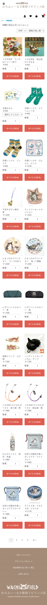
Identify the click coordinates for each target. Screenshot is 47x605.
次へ (34, 540)
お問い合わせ (23, 574)
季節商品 (9, 21)
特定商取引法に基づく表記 (23, 568)
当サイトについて (24, 555)
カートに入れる (12, 76)
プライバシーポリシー (23, 561)
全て (2, 21)
